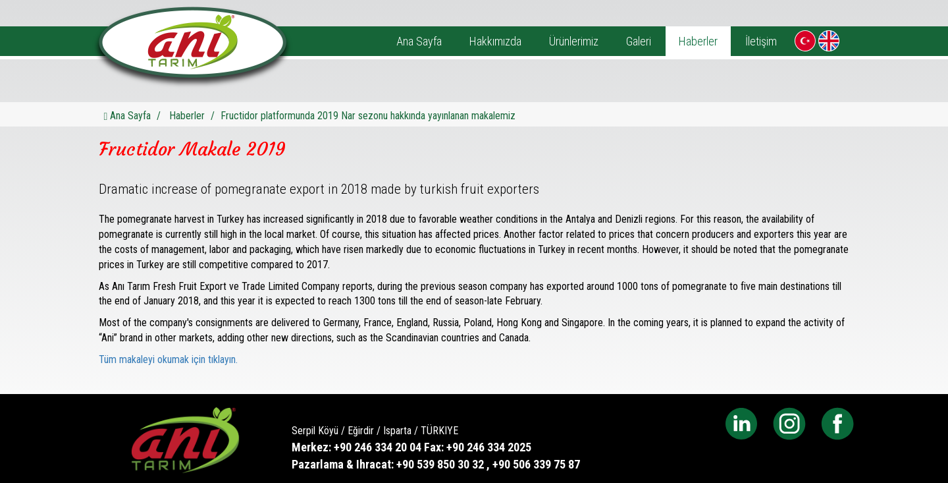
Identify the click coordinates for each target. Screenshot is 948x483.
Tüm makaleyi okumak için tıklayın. (168, 359)
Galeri (638, 41)
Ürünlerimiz (573, 41)
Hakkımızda (495, 41)
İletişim (761, 41)
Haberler (698, 41)
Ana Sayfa (419, 41)
